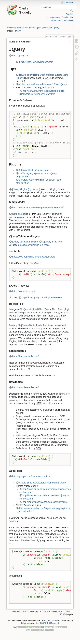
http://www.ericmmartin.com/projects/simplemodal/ (38, 207)
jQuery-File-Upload (30, 325)
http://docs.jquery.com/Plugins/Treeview (42, 297)
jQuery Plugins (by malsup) (26, 189)
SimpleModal (19, 214)
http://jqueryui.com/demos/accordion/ (31, 476)
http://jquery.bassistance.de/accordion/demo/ (45, 502)
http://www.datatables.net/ (25, 387)
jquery (56, 28)
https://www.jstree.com (23, 291)
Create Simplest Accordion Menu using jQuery (42, 482)
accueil (23, 28)
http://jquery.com (20, 55)
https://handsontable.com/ (25, 356)
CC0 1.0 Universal (50, 623)
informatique (34, 28)
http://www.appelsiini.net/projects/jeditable (33, 256)
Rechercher (71, 10)
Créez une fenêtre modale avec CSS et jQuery (43, 84)
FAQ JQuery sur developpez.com (36, 62)
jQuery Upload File (32, 309)
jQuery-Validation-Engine (25, 241)
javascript (46, 28)
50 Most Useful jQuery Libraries (35, 170)
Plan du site (68, 20)
